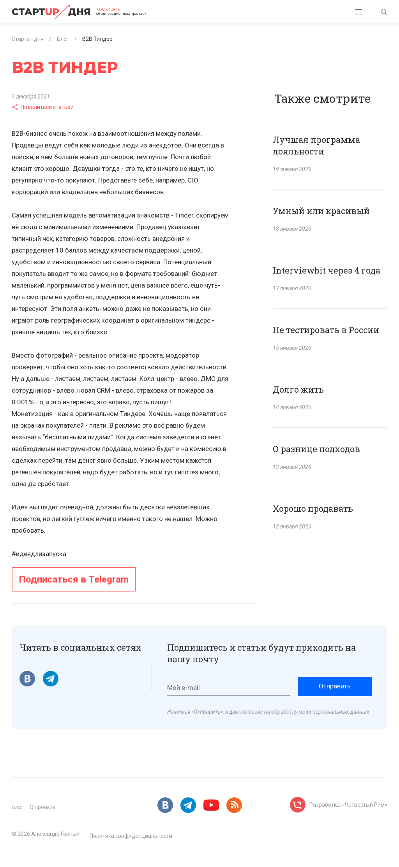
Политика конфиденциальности (131, 836)
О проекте (42, 807)
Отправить (335, 686)
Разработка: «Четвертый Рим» (348, 805)
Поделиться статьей (43, 107)
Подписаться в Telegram (74, 579)
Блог (18, 807)
